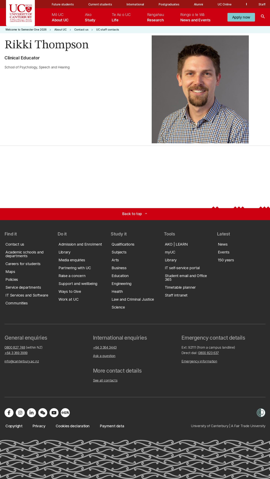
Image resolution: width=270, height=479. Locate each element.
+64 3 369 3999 (16, 353)
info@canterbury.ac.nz (21, 361)
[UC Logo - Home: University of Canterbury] (20, 13)
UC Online (224, 4)
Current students (100, 4)
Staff (262, 4)
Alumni (198, 4)
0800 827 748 (14, 347)
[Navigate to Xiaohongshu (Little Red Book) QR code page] (65, 412)
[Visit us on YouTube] (54, 412)
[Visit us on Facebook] (9, 412)
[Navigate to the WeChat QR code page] (42, 412)
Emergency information (199, 361)
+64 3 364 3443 (105, 347)
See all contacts (105, 380)
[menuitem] (60, 17)
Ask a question (104, 356)
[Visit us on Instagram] (20, 412)
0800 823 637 (208, 353)
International (135, 4)
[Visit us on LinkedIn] (31, 412)
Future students (63, 4)
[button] (241, 17)
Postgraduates (169, 4)
